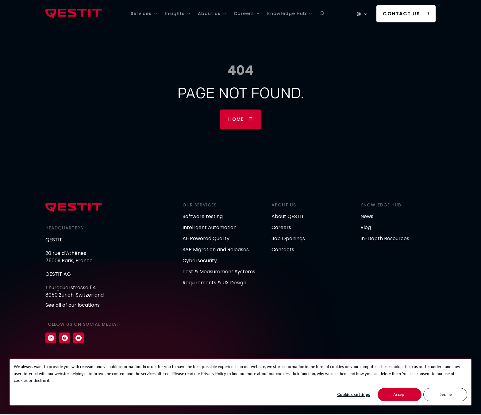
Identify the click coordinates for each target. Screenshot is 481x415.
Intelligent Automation (210, 228)
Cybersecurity (200, 261)
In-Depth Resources (384, 239)
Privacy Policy (213, 373)
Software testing (203, 217)
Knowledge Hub (286, 13)
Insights (175, 13)
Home (236, 119)
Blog (365, 228)
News (366, 217)
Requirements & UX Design (214, 283)
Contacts (282, 250)
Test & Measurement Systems (219, 272)
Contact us (401, 13)
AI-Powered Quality (206, 239)
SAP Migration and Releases (216, 250)
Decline (445, 394)
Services (141, 13)
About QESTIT (287, 217)
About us (209, 13)
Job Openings (288, 239)
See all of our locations (72, 305)
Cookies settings (353, 394)
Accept (399, 394)
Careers (244, 13)
